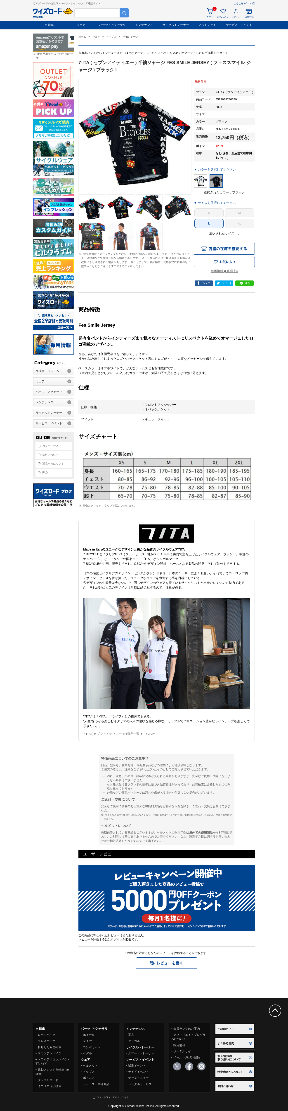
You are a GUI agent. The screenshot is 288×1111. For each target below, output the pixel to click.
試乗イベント (137, 1065)
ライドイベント (138, 1071)
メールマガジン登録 (186, 1057)
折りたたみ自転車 (49, 1047)
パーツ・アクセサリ (112, 25)
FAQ (45, 472)
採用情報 (179, 1045)
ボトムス (89, 1078)
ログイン (117, 939)
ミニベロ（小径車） (51, 1086)
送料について (50, 454)
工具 (131, 1034)
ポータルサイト (183, 1051)
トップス (89, 1071)
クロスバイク (46, 1041)
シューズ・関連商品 (96, 1084)
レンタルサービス (140, 1084)
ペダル (87, 1053)
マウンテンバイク (49, 1053)
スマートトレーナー (141, 1053)
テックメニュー (138, 1078)
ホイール (89, 1034)
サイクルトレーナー (176, 25)
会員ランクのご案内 (186, 1028)
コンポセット (92, 1047)
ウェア (80, 25)
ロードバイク (46, 1034)
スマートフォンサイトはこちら (113, 1097)
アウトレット (207, 25)
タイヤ (87, 1041)
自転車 (49, 25)
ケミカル (134, 1041)
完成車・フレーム (47, 371)
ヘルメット (90, 1065)
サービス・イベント (239, 25)
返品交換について (53, 463)
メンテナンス (144, 25)
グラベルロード (48, 1080)
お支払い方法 (50, 446)
